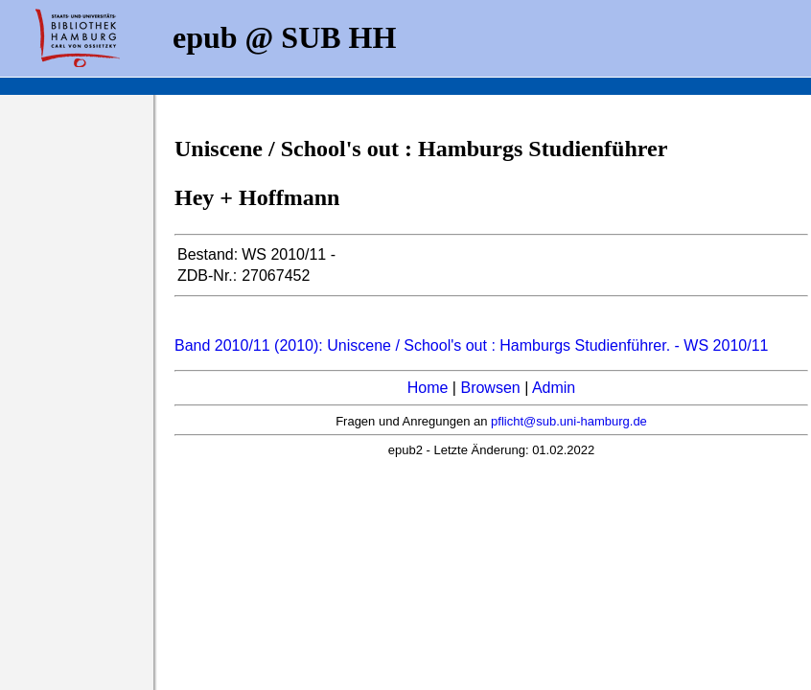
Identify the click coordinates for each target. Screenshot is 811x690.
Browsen (490, 388)
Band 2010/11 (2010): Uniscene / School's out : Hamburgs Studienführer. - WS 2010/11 (471, 345)
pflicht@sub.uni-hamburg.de (569, 421)
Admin (553, 388)
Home (428, 388)
